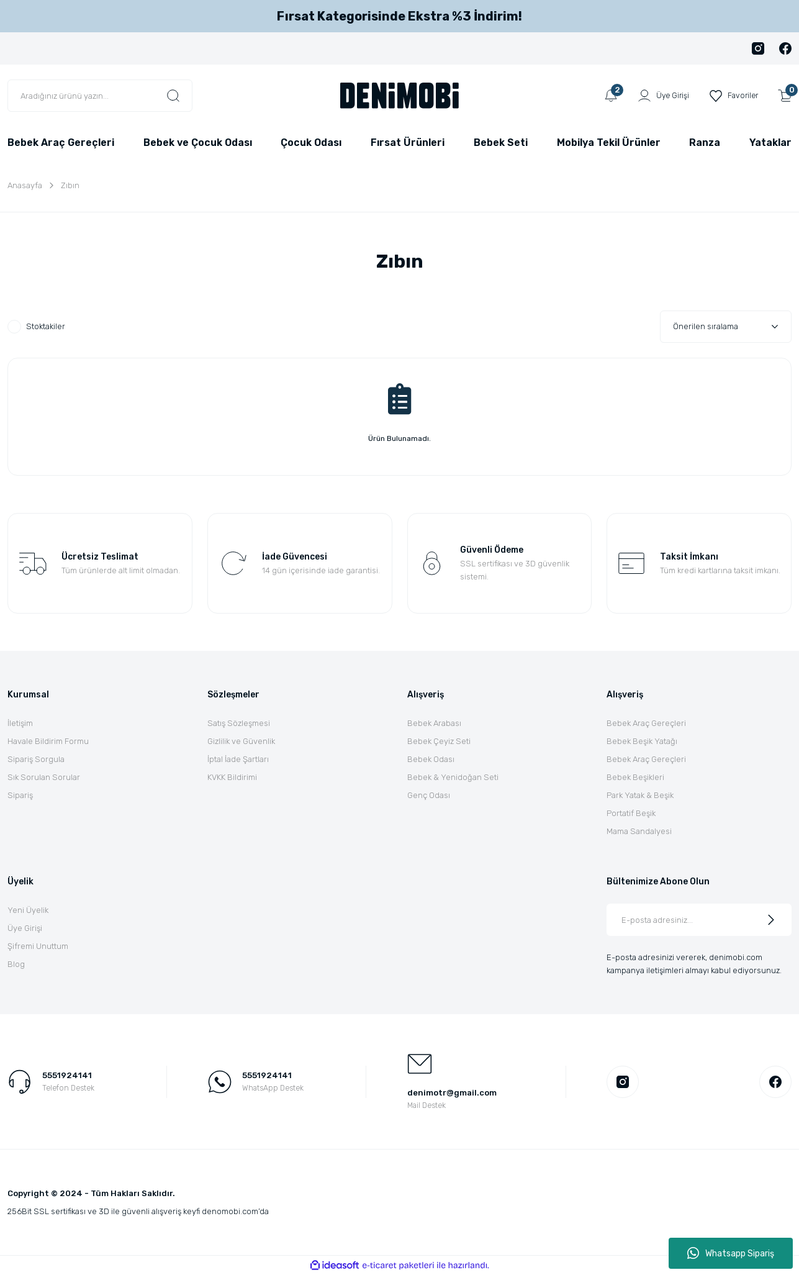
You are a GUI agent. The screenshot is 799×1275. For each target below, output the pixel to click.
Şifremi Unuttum (37, 946)
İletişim (20, 723)
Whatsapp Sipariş (730, 1253)
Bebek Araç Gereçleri (646, 723)
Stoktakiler (45, 326)
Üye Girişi (24, 928)
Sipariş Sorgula (36, 759)
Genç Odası (428, 795)
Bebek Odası (430, 759)
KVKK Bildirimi (232, 777)
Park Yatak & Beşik (640, 795)
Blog (16, 964)
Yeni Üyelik (27, 910)
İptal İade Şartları (238, 759)
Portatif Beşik (631, 813)
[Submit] (771, 920)
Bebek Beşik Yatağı (642, 741)
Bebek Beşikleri (635, 777)
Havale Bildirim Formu (48, 741)
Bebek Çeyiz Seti (439, 741)
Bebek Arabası (434, 723)
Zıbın (70, 185)
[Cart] (785, 95)
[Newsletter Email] (699, 920)
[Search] (99, 95)
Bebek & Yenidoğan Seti (453, 777)
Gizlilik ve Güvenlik (241, 741)
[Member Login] (660, 95)
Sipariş (20, 795)
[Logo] (399, 95)
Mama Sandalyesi (639, 831)
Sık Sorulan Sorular (43, 777)
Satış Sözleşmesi (238, 723)
